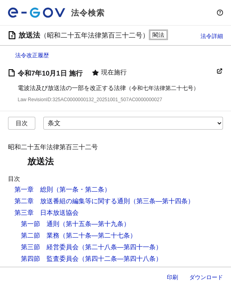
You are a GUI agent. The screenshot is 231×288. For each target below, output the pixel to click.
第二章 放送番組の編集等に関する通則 (72, 201)
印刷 (172, 277)
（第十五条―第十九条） (94, 223)
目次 (22, 123)
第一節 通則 (40, 223)
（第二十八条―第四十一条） (120, 247)
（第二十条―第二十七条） (97, 235)
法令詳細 (212, 36)
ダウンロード (206, 277)
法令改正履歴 (32, 55)
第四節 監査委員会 (50, 258)
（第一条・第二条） (82, 189)
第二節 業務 (40, 235)
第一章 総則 (33, 189)
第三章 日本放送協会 (46, 212)
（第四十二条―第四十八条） (120, 258)
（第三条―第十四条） (162, 201)
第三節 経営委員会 (50, 247)
